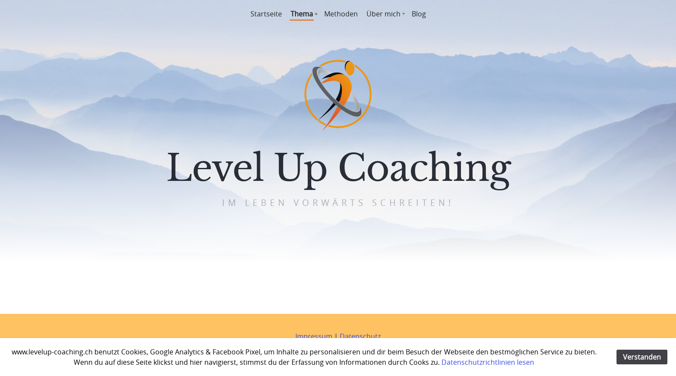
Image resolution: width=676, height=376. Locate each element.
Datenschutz (360, 336)
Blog (419, 14)
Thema (302, 14)
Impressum (313, 336)
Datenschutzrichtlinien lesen (487, 362)
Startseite (266, 14)
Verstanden (642, 357)
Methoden (341, 14)
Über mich (383, 14)
